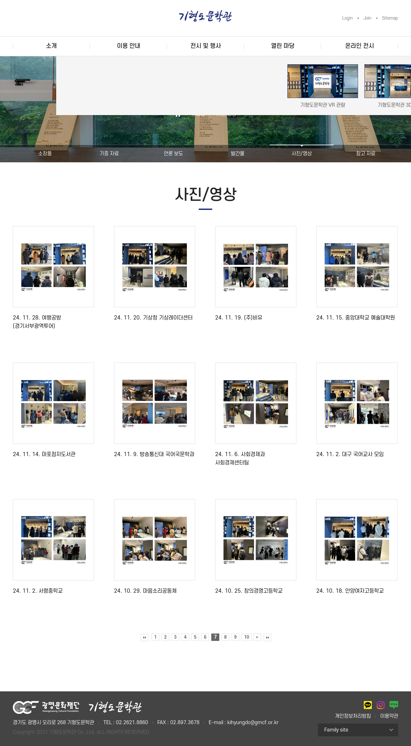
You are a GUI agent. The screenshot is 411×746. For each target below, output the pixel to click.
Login (347, 18)
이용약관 (389, 716)
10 (246, 637)
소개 (51, 46)
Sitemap (390, 18)
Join (367, 18)
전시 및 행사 (205, 46)
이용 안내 (128, 46)
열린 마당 (282, 46)
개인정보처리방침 (353, 716)
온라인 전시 (359, 46)
